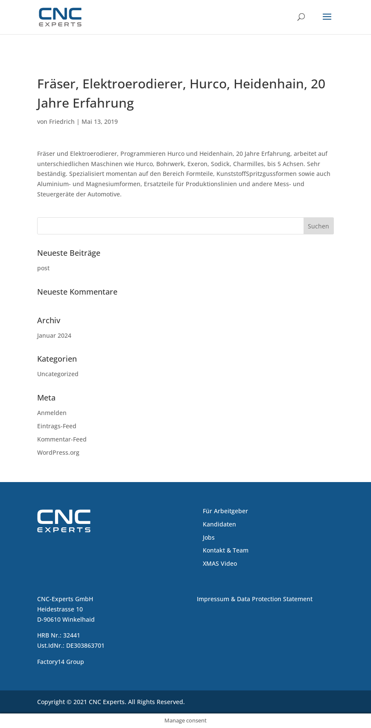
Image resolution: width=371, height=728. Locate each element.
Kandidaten (219, 524)
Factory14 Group (60, 662)
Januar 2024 (54, 335)
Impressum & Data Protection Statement (255, 599)
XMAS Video (220, 563)
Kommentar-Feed (62, 439)
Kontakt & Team (225, 550)
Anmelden (52, 413)
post (43, 268)
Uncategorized (58, 374)
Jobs (209, 537)
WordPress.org (58, 452)
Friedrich (62, 121)
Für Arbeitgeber (225, 511)
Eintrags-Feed (56, 426)
